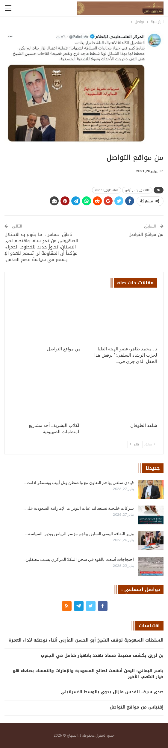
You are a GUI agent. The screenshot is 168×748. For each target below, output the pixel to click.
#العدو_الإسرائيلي (137, 190)
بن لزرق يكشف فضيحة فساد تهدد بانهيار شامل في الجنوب (102, 655)
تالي (134, 444)
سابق (149, 444)
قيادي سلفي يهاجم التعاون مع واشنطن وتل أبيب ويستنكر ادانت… (79, 482)
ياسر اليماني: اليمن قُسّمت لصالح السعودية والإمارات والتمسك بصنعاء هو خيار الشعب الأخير (88, 674)
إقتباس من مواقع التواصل (137, 707)
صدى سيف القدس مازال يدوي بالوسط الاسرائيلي (112, 692)
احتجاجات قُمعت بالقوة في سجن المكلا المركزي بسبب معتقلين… (78, 559)
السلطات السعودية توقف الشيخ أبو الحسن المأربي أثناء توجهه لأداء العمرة (86, 640)
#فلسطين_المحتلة (106, 190)
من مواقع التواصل (146, 234)
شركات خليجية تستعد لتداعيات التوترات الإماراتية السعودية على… (78, 508)
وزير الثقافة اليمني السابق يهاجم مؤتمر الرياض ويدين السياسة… (79, 533)
